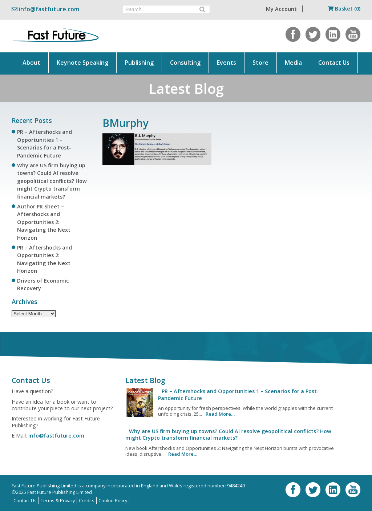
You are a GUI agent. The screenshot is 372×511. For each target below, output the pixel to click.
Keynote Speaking (82, 63)
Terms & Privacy (58, 500)
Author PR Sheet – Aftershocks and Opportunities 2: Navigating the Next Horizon (43, 222)
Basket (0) (344, 8)
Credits (86, 500)
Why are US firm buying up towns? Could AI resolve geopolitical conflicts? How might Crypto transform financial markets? (52, 181)
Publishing (139, 63)
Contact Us (333, 63)
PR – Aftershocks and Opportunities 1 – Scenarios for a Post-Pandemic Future (238, 394)
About (31, 63)
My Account (281, 8)
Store (260, 63)
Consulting (185, 63)
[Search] (202, 9)
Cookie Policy (112, 500)
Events (226, 63)
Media (293, 63)
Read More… (220, 414)
